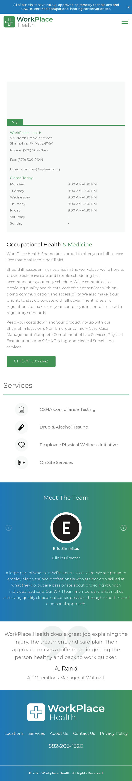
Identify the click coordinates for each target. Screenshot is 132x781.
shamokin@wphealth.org (40, 169)
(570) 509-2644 (30, 160)
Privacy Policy (114, 733)
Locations (14, 733)
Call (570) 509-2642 (31, 361)
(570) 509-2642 (35, 150)
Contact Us (84, 733)
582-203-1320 (66, 754)
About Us (59, 733)
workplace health (55, 773)
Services (36, 733)
